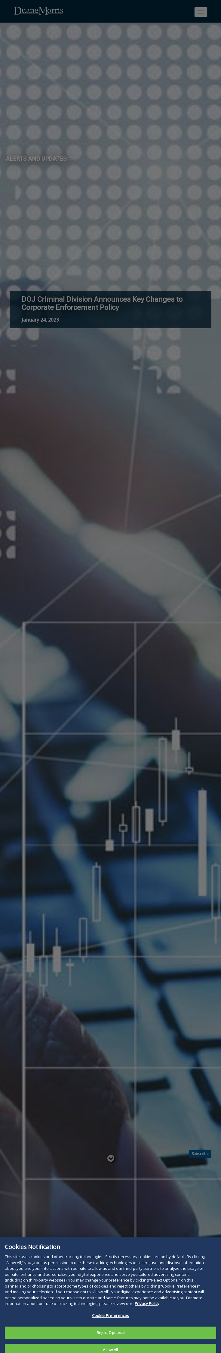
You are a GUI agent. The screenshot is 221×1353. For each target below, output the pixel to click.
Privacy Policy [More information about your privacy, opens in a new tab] (147, 1306)
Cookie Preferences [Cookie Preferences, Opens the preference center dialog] (110, 1318)
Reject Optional (111, 1335)
